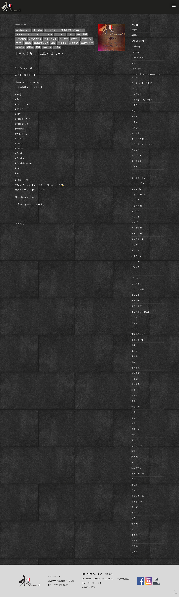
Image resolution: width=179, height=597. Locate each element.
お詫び (135, 127)
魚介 (134, 518)
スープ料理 (21, 39)
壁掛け (135, 345)
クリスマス (60, 34)
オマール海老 (138, 139)
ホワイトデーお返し (141, 312)
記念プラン (137, 468)
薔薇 (134, 451)
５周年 (57, 47)
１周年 (135, 535)
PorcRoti (136, 69)
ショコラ (136, 200)
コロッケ (136, 172)
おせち (135, 88)
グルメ (71, 34)
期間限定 (136, 384)
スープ (135, 222)
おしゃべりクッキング (142, 83)
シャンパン (137, 189)
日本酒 (135, 379)
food (134, 63)
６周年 (135, 552)
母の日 (135, 395)
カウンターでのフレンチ (27, 34)
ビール (135, 278)
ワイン (19, 43)
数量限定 (62, 43)
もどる (20, 223)
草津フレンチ (87, 43)
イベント (136, 133)
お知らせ (136, 111)
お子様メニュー (139, 94)
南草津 (28, 43)
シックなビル (138, 183)
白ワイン (136, 418)
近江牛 (30, 47)
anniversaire (23, 30)
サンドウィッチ (139, 178)
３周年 (135, 540)
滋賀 (134, 401)
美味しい (136, 429)
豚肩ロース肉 (138, 473)
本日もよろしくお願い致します (40, 53)
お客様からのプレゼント (143, 99)
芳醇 (134, 434)
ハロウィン (87, 39)
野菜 (38, 47)
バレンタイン (138, 267)
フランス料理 (138, 289)
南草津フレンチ (41, 43)
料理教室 (73, 43)
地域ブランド (138, 340)
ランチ (135, 317)
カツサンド (137, 155)
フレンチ (136, 295)
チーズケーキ (35, 39)
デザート (75, 39)
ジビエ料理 (82, 34)
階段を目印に (138, 501)
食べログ (47, 47)
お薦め (135, 122)
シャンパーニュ (139, 194)
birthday (37, 30)
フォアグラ (137, 284)
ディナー (64, 39)
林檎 (134, 390)
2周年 (134, 30)
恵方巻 (135, 356)
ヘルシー (136, 300)
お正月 (135, 105)
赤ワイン (20, 47)
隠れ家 (135, 507)
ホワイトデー (138, 306)
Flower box (137, 57)
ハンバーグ (137, 261)
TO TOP (174, 593)
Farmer (135, 52)
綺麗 (134, 423)
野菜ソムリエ (138, 496)
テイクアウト (50, 39)
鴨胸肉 (135, 524)
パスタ (135, 273)
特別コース (137, 406)
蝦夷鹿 (135, 457)
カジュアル (46, 34)
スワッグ (136, 217)
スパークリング (139, 211)
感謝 (53, 43)
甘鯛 (134, 412)
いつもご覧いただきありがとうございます (64, 30)
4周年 (134, 35)
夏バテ (135, 351)
